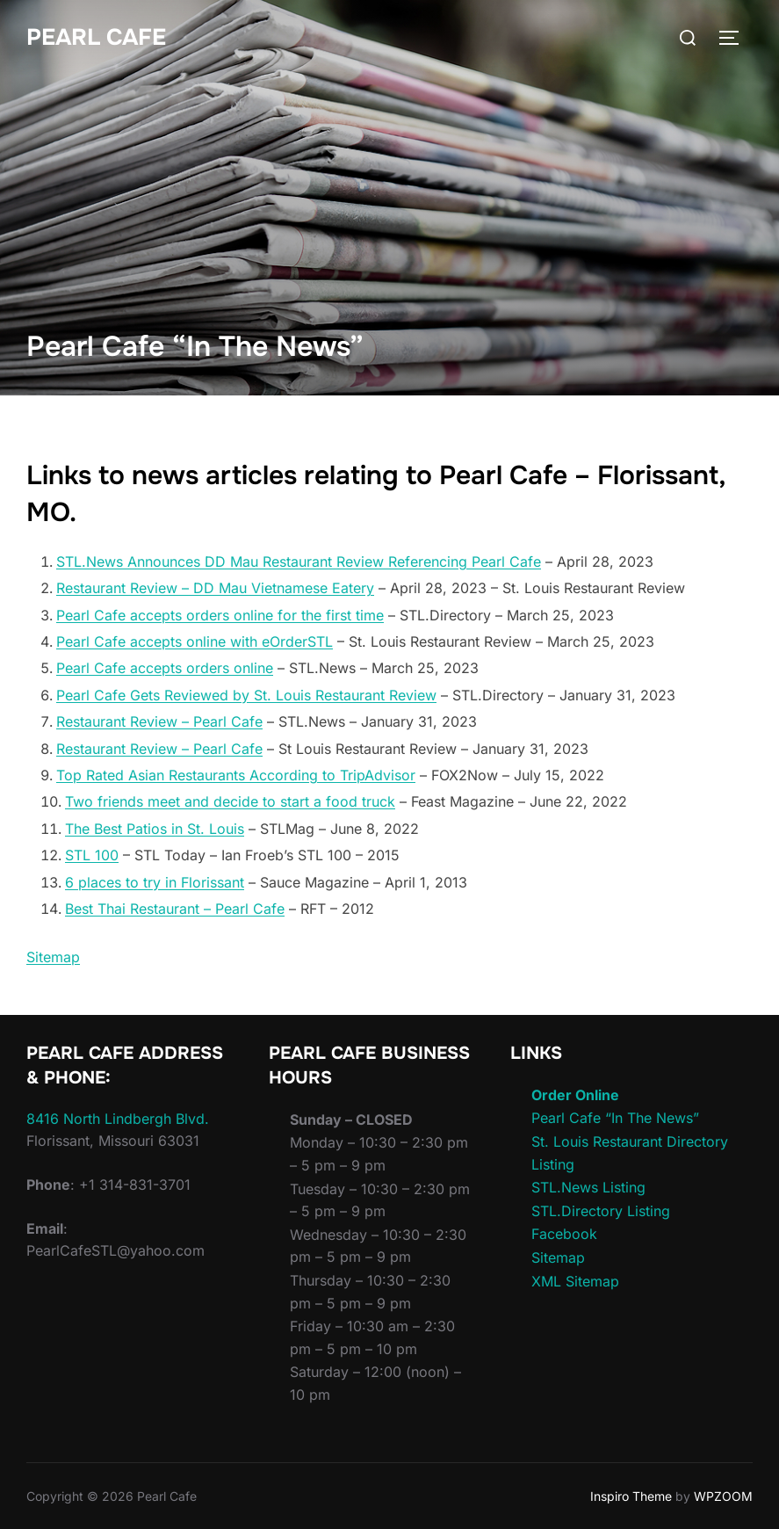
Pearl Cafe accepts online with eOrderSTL (194, 641)
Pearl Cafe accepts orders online (164, 668)
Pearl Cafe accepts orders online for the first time (220, 615)
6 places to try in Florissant (154, 882)
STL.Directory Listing (600, 1211)
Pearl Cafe (96, 37)
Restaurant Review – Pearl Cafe (159, 721)
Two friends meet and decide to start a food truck (230, 801)
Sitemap (53, 957)
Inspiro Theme (631, 1496)
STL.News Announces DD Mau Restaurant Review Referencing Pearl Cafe (298, 561)
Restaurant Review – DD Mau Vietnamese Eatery (215, 588)
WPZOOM (723, 1496)
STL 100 (92, 855)
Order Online (575, 1095)
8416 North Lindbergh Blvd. (117, 1118)
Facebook (564, 1234)
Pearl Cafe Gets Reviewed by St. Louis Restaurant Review (246, 695)
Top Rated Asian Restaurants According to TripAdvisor (235, 775)
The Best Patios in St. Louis (154, 828)
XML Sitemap (575, 1281)
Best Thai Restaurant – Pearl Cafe (175, 908)
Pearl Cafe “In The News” (615, 1118)
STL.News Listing (588, 1187)
